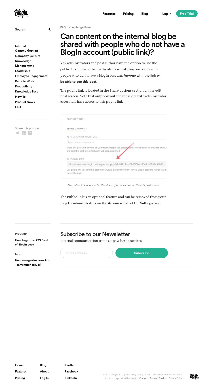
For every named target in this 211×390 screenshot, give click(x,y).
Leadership (22, 71)
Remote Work (24, 81)
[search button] (49, 29)
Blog (144, 13)
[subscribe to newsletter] (86, 253)
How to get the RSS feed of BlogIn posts (31, 242)
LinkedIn (71, 378)
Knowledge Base (26, 91)
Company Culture (27, 56)
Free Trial (187, 13)
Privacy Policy (175, 378)
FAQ (18, 107)
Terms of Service (158, 378)
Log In (166, 13)
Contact (143, 378)
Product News (25, 102)
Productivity (23, 86)
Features (109, 13)
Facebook (71, 371)
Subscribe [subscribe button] (141, 253)
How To (20, 96)
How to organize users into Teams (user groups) (32, 262)
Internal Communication (26, 48)
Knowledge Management (24, 63)
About (44, 371)
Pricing (128, 13)
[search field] (32, 29)
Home (19, 365)
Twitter (70, 365)
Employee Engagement (31, 76)
